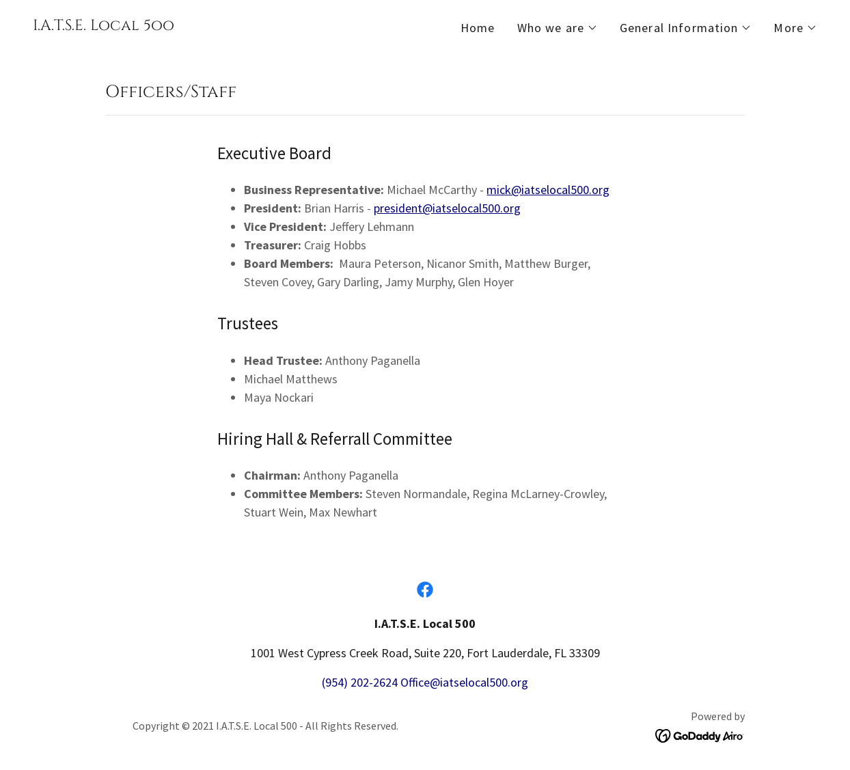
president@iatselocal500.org (447, 208)
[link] (103, 25)
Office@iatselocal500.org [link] (464, 682)
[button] (557, 28)
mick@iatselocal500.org (547, 189)
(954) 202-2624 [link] (360, 682)
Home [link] (478, 28)
